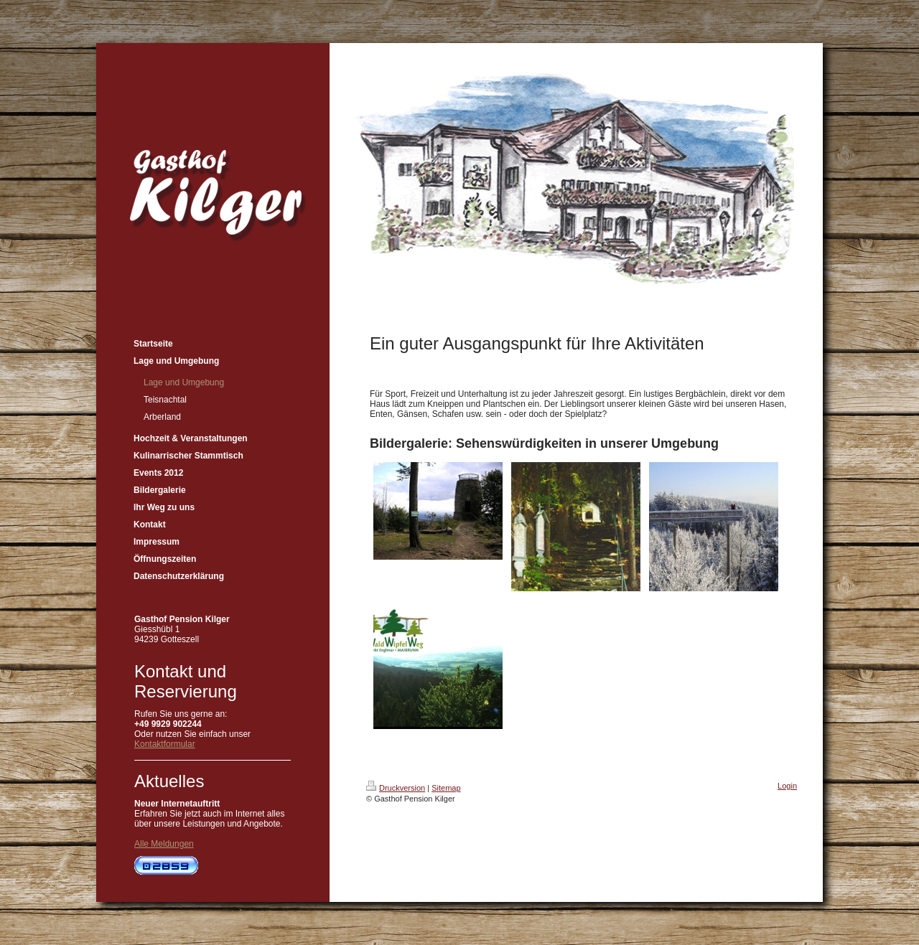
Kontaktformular (164, 744)
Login (787, 785)
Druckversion (395, 788)
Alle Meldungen (164, 844)
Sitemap (445, 788)
